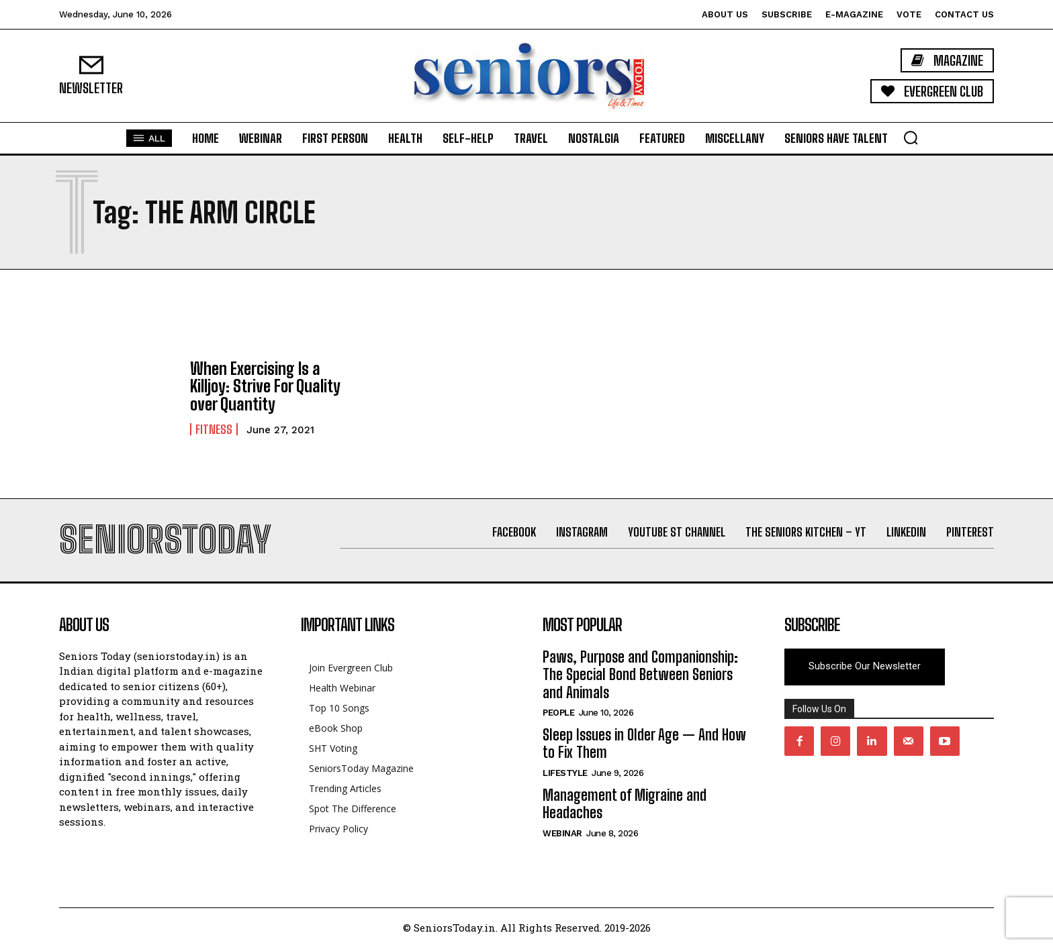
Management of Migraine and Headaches (624, 804)
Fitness (213, 429)
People (558, 713)
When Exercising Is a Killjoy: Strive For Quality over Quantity (265, 386)
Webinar (562, 833)
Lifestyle (565, 773)
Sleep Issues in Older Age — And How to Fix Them (644, 743)
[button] (911, 137)
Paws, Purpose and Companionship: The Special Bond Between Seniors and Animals (640, 675)
